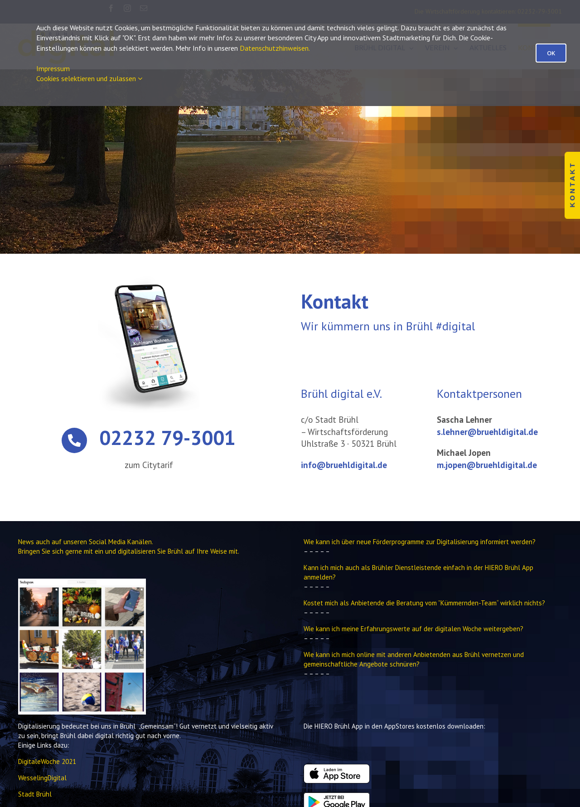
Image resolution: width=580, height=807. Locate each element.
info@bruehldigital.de (344, 464)
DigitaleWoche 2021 (47, 761)
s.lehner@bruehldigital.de (487, 431)
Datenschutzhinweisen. (275, 48)
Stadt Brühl (35, 794)
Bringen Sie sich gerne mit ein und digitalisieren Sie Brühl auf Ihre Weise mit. (128, 551)
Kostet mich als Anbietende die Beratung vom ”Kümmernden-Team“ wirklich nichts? (424, 603)
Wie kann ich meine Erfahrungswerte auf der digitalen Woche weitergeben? (413, 628)
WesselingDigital (42, 777)
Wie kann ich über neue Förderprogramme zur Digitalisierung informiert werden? (420, 541)
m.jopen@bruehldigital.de (487, 464)
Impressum (53, 68)
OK (551, 53)
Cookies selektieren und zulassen (89, 78)
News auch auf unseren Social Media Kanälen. (85, 541)
